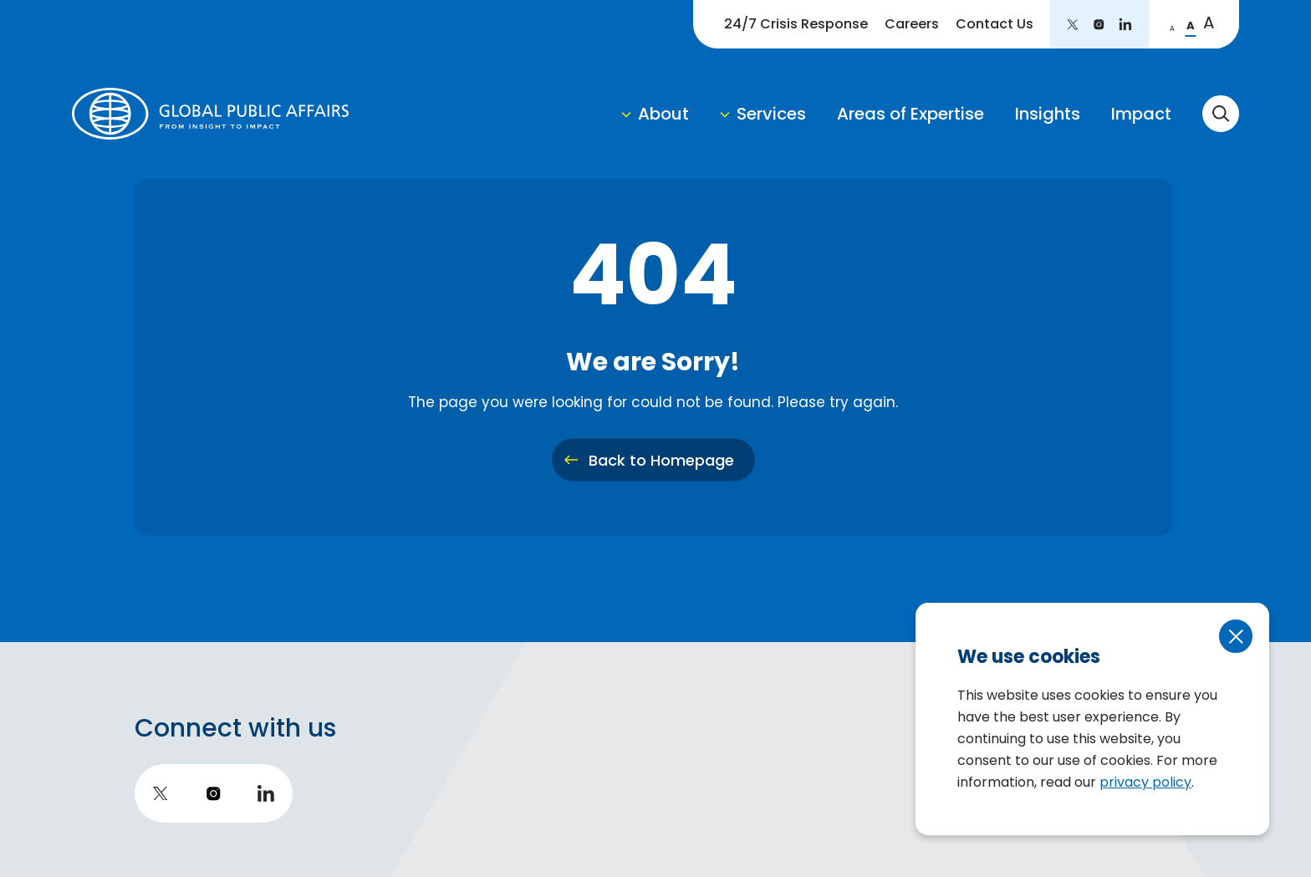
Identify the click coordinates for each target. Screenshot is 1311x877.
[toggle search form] (1220, 113)
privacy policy (1145, 782)
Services (771, 113)
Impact (1141, 113)
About (663, 113)
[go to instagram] (1099, 24)
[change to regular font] (1190, 24)
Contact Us (994, 23)
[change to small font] (1172, 24)
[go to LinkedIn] (1125, 24)
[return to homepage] (210, 113)
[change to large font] (1209, 24)
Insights (1047, 113)
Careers (912, 23)
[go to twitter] (1072, 24)
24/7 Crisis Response (796, 23)
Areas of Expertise (910, 113)
